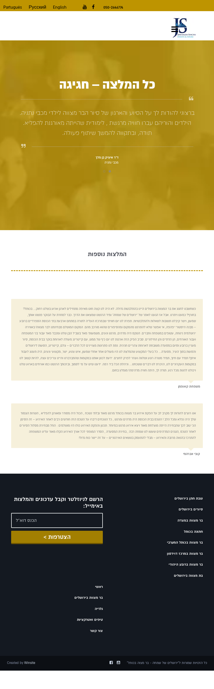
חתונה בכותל (193, 531)
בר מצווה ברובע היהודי (186, 564)
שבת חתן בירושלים (188, 498)
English (60, 7)
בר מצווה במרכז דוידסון (185, 553)
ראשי (99, 587)
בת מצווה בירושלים (188, 575)
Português (12, 7)
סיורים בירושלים (191, 509)
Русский (37, 7)
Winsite (29, 663)
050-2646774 (113, 7)
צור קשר (96, 631)
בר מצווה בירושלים (88, 597)
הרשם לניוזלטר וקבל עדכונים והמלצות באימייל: (58, 502)
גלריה (99, 609)
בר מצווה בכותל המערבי (185, 542)
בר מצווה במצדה (190, 520)
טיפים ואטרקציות (90, 619)
